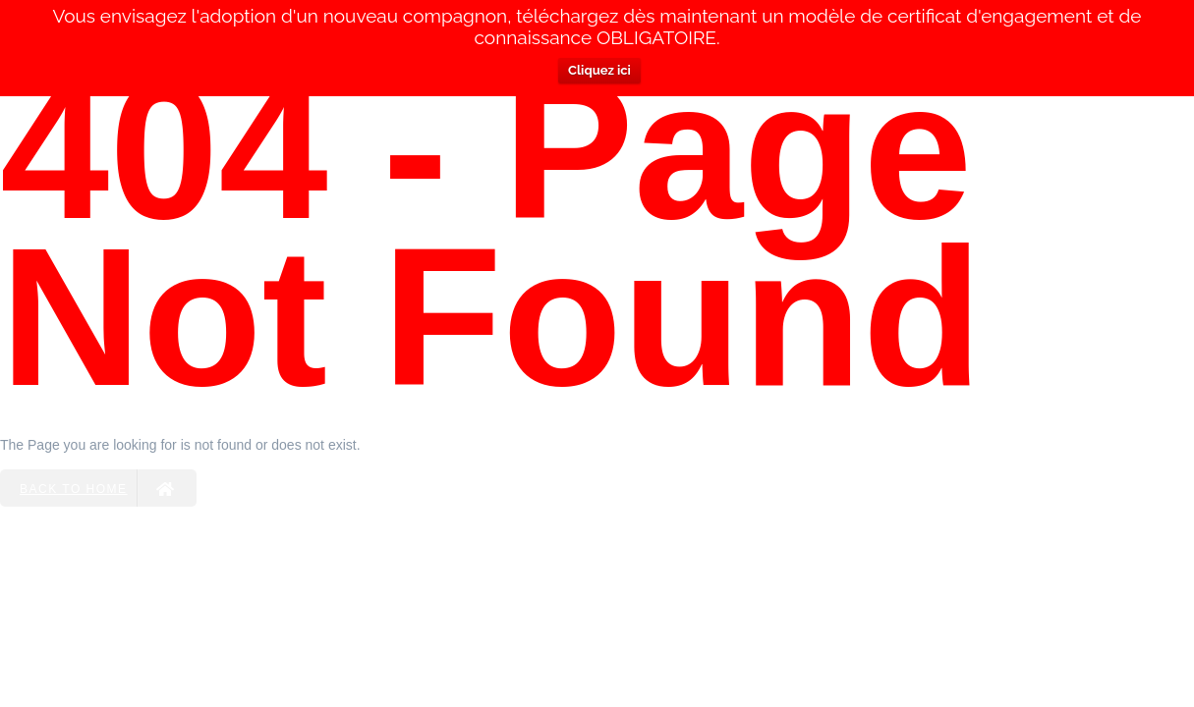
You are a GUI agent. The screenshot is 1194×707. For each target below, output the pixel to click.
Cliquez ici (599, 70)
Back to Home (98, 488)
